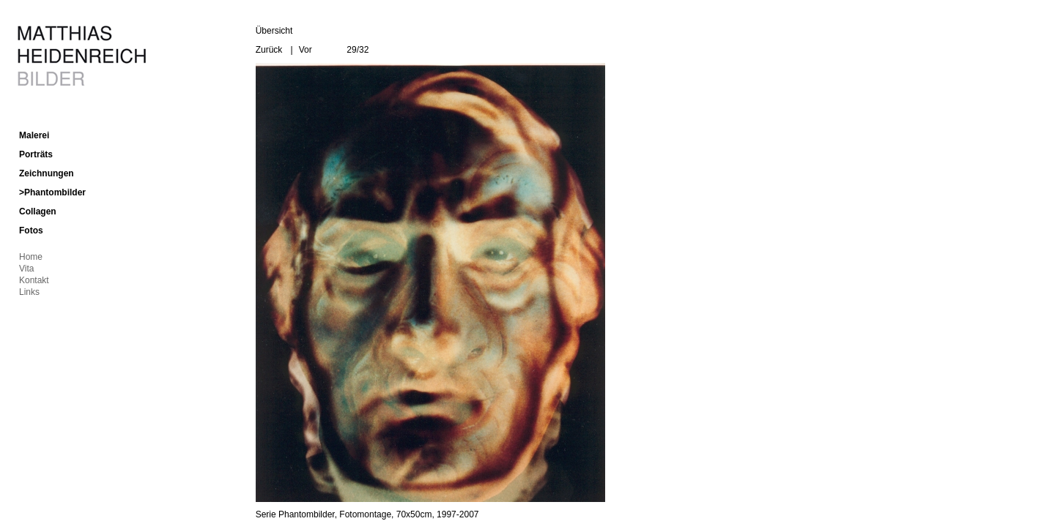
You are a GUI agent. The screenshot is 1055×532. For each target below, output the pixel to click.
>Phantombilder (52, 192)
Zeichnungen (46, 173)
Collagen (37, 211)
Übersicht (274, 31)
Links (29, 292)
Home (30, 257)
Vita (26, 268)
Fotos (31, 230)
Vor (305, 50)
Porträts (36, 154)
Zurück (269, 50)
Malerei (34, 135)
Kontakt (34, 280)
